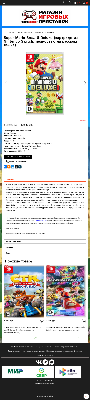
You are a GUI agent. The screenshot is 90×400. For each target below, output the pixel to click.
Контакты (49, 355)
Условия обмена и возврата (31, 347)
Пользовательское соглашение (59, 351)
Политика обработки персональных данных (26, 351)
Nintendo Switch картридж (20, 32)
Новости (48, 347)
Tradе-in (14, 347)
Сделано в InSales (45, 396)
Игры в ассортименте (44, 32)
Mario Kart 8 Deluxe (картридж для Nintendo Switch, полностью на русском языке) (65, 328)
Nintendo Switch (23, 130)
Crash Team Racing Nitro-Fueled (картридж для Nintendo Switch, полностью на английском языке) (22, 330)
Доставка (78, 351)
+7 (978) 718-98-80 (45, 380)
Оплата (40, 355)
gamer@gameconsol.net (45, 383)
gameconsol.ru (41, 220)
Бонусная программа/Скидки (66, 347)
